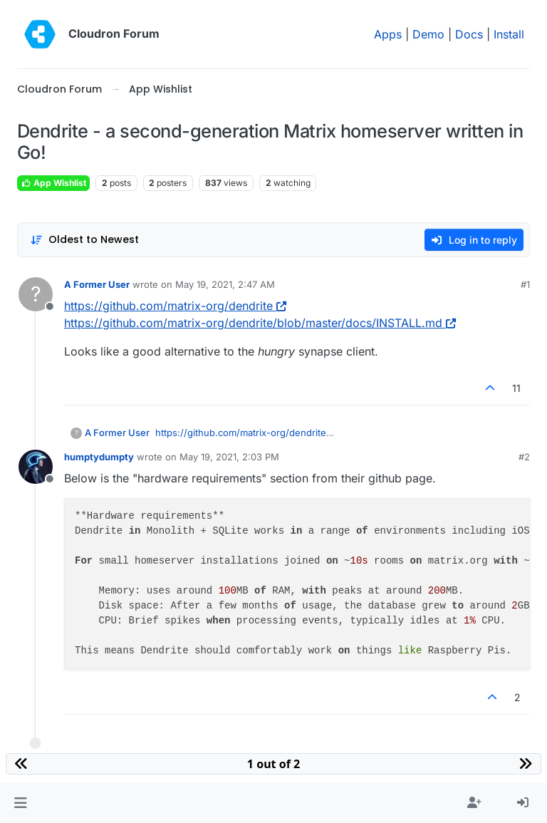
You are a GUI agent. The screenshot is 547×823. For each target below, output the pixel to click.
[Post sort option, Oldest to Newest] (84, 240)
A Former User (97, 284)
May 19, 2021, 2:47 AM (225, 284)
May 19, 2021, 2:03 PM (229, 456)
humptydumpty (99, 456)
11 (516, 388)
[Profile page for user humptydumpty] (36, 467)
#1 (525, 284)
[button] (20, 803)
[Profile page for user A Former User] (36, 294)
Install (509, 34)
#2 (524, 456)
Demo (428, 34)
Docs (469, 34)
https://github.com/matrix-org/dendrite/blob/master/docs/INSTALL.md (260, 323)
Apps (388, 34)
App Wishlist (53, 182)
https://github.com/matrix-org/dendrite (175, 306)
